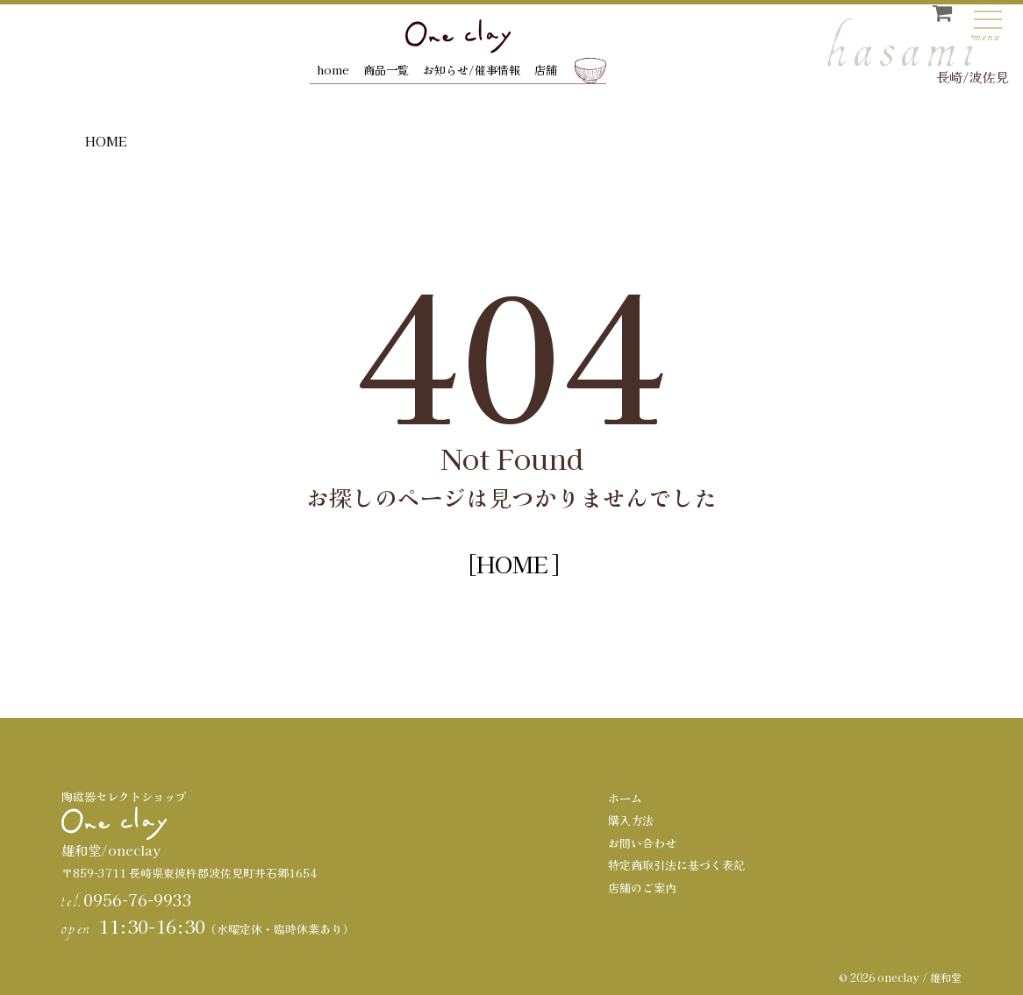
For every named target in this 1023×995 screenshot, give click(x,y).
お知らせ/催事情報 (471, 69)
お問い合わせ (642, 843)
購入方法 (631, 820)
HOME (105, 140)
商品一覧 (386, 69)
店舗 (545, 69)
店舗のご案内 (642, 887)
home (333, 69)
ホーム (625, 798)
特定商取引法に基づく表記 (676, 864)
